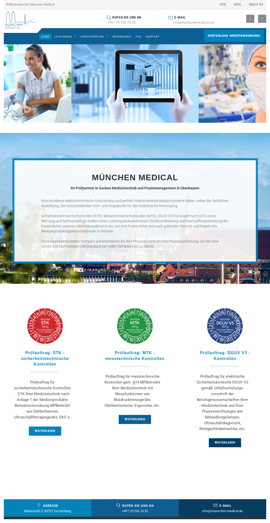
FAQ (138, 36)
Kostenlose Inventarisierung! (234, 35)
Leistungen (63, 36)
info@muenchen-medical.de (193, 22)
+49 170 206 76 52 (122, 22)
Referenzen (122, 36)
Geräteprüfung (92, 36)
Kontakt (152, 36)
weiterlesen (45, 431)
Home (45, 36)
